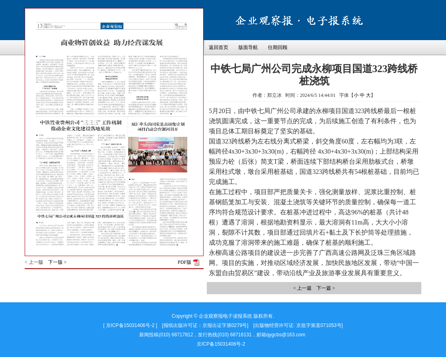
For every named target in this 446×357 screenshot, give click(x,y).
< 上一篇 (302, 288)
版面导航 (248, 47)
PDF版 (184, 262)
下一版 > (57, 262)
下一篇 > (325, 288)
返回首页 (218, 47)
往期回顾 (277, 47)
